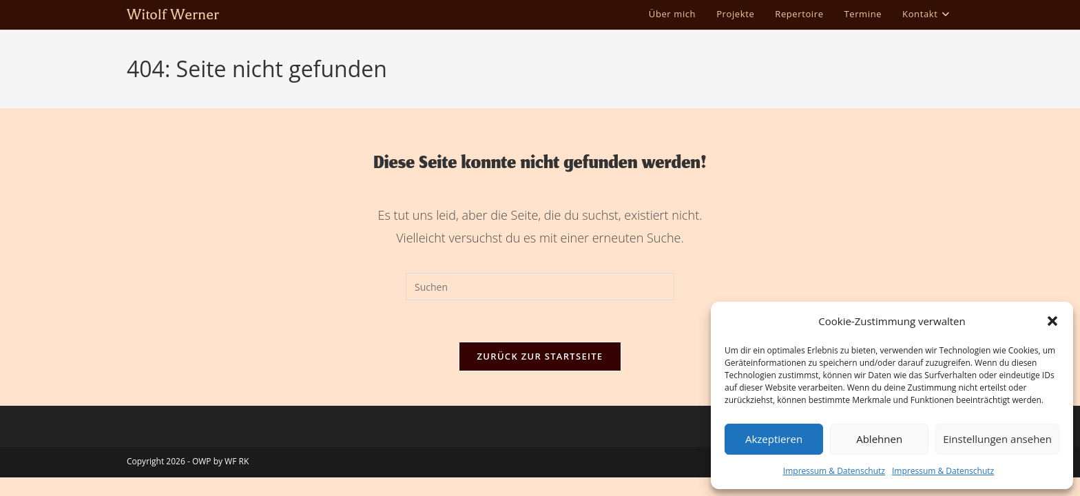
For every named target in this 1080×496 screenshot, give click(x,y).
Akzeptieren (773, 439)
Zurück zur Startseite (540, 356)
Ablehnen (879, 439)
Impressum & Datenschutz (834, 471)
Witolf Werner (173, 14)
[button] (1052, 321)
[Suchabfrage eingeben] (540, 286)
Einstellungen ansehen (997, 439)
